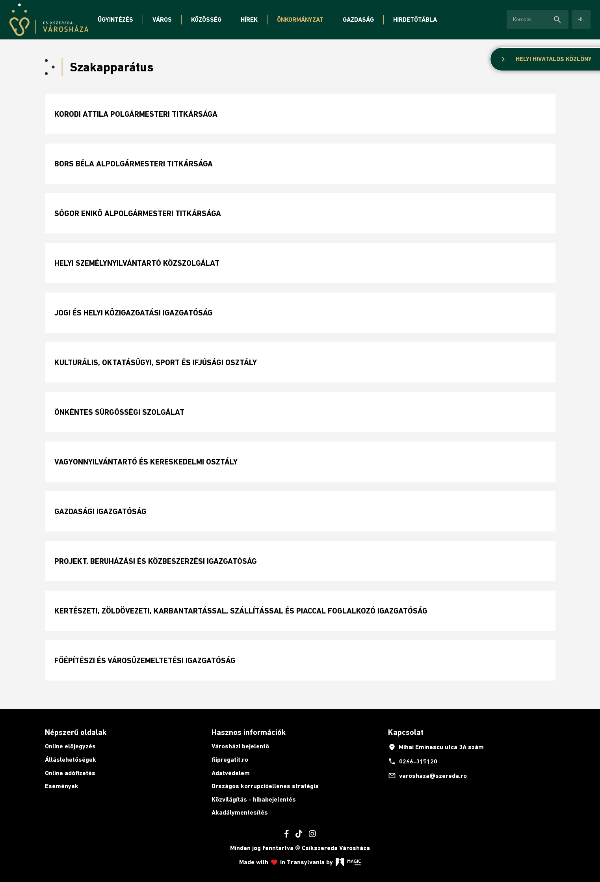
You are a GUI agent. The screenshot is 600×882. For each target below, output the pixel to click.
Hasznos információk (249, 732)
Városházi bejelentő (240, 746)
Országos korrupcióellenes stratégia (265, 786)
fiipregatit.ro (230, 759)
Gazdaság (358, 19)
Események (61, 786)
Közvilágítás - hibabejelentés (254, 799)
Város (162, 19)
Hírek (249, 19)
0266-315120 (412, 761)
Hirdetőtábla (415, 19)
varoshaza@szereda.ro (427, 775)
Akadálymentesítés (240, 812)
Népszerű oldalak (75, 732)
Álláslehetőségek (70, 759)
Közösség (206, 19)
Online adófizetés (70, 773)
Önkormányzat (300, 19)
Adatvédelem (231, 773)
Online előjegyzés (70, 746)
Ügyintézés (115, 19)
